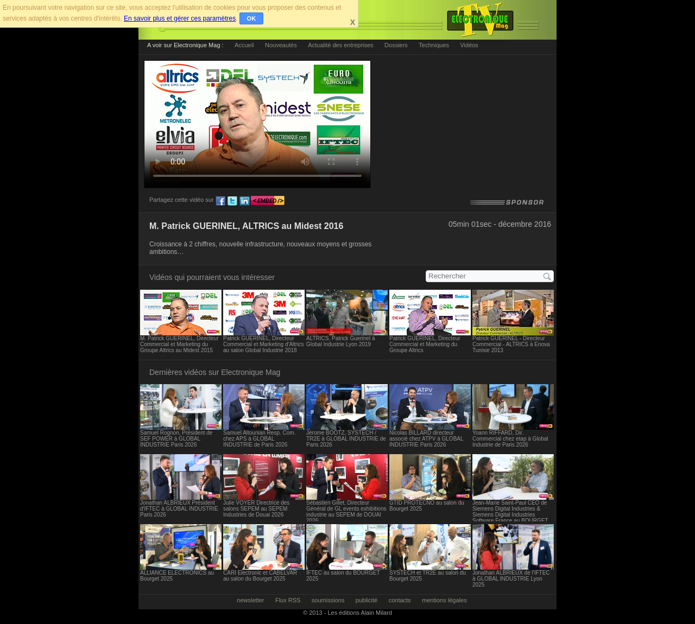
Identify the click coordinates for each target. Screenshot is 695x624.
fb (220, 201)
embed (268, 201)
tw (232, 201)
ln (244, 201)
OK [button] (251, 18)
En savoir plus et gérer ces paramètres (180, 18)
